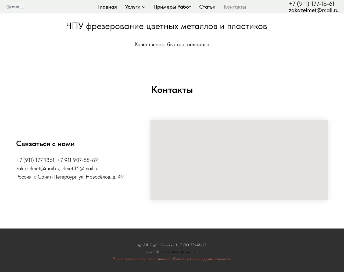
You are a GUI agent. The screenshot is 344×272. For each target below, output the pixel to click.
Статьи (207, 6)
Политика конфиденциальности (202, 259)
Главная (107, 6)
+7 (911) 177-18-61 (312, 3)
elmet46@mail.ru (80, 168)
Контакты (235, 6)
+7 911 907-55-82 (77, 160)
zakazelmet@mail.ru (314, 9)
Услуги (133, 6)
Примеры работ (172, 6)
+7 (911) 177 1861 (35, 160)
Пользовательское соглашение (142, 259)
